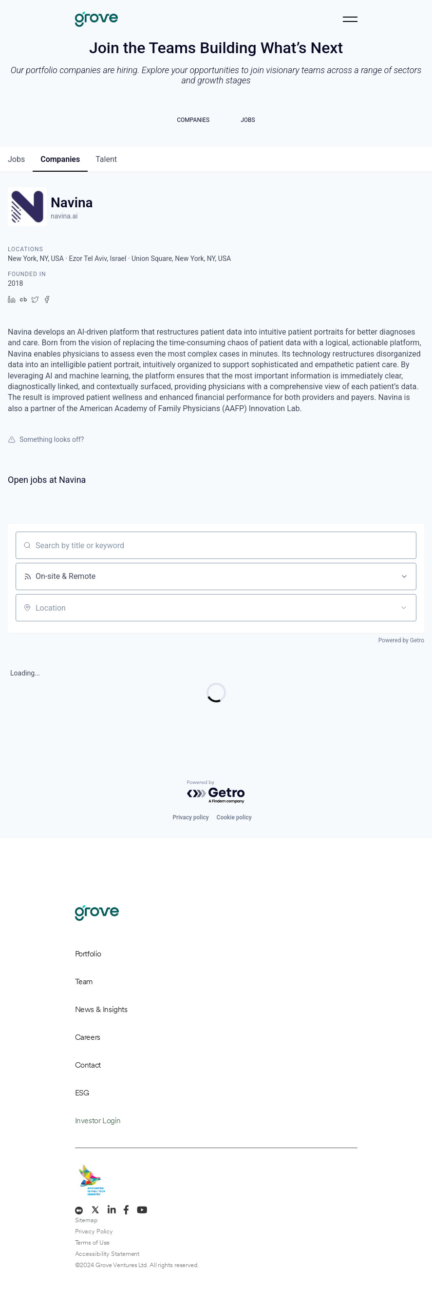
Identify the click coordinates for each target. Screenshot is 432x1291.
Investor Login (98, 1120)
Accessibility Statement (107, 1253)
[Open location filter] (403, 607)
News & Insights (101, 1009)
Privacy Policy (94, 1231)
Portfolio (88, 953)
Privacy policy (190, 817)
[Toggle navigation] (350, 19)
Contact (88, 1065)
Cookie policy (234, 817)
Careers (87, 1037)
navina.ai (64, 216)
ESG (82, 1092)
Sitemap (86, 1220)
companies (60, 159)
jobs (16, 159)
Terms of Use (92, 1242)
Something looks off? (46, 439)
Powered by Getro (401, 640)
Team (84, 981)
